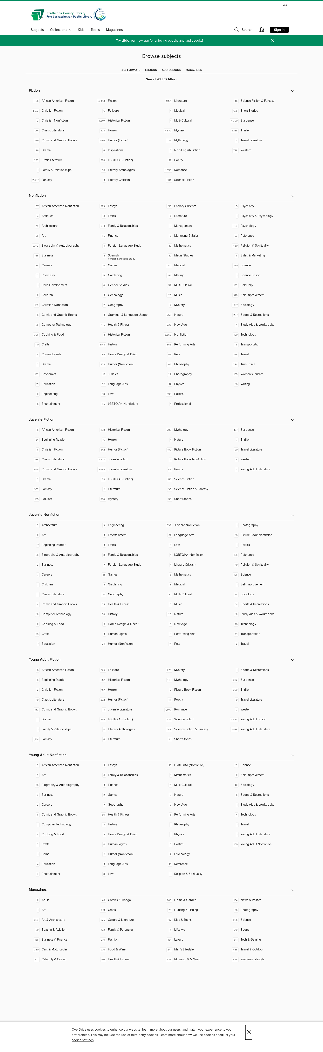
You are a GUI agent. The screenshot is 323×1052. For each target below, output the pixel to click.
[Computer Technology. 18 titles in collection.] (62, 614)
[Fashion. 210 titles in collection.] (128, 940)
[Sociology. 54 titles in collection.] (261, 594)
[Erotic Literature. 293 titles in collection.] (62, 160)
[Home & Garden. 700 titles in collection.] (195, 900)
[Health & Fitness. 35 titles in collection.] (128, 604)
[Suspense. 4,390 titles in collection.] (261, 121)
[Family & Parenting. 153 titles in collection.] (128, 930)
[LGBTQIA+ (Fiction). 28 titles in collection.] (128, 479)
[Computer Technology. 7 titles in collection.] (62, 825)
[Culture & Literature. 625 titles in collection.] (128, 920)
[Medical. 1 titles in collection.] (195, 111)
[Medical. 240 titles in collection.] (195, 265)
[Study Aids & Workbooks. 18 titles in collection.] (261, 614)
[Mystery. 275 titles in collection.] (195, 670)
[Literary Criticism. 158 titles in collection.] (195, 206)
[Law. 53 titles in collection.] (128, 394)
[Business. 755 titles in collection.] (62, 256)
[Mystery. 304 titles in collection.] (128, 499)
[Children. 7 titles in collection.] (62, 585)
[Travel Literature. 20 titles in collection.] (261, 450)
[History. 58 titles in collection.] (128, 614)
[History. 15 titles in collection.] (128, 825)
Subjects (37, 30)
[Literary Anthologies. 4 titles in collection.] (128, 729)
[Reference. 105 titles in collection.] (261, 555)
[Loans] (261, 31)
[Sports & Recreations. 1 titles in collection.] (261, 670)
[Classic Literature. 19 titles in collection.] (62, 700)
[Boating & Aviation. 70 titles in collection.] (62, 930)
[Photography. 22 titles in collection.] (195, 374)
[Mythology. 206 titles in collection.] (195, 430)
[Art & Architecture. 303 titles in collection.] (62, 920)
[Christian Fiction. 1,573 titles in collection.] (62, 111)
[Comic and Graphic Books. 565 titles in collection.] (62, 469)
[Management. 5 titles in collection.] (195, 226)
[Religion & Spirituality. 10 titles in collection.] (261, 565)
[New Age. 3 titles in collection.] (195, 624)
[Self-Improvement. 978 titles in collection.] (261, 295)
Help (285, 5)
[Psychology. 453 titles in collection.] (261, 226)
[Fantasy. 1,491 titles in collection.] (62, 739)
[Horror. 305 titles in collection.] (128, 131)
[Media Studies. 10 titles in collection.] (195, 256)
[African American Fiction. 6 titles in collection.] (62, 430)
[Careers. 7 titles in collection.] (62, 575)
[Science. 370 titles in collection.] (261, 265)
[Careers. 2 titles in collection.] (62, 805)
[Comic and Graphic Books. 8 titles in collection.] (62, 315)
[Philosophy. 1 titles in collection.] (195, 825)
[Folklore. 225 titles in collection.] (128, 670)
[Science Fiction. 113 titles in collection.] (195, 479)
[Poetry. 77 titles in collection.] (195, 160)
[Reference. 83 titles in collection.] (261, 236)
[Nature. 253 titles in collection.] (195, 315)
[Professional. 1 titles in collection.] (195, 404)
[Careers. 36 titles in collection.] (62, 265)
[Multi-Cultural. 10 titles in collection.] (195, 594)
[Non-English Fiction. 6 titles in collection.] (195, 150)
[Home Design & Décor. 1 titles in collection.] (128, 834)
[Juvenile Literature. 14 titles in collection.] (128, 710)
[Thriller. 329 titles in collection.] (261, 690)
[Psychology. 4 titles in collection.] (195, 854)
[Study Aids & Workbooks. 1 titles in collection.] (261, 805)
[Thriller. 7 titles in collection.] (261, 440)
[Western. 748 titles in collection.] (261, 150)
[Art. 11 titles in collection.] (62, 535)
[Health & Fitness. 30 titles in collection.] (128, 815)
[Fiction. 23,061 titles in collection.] (128, 101)
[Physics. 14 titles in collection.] (195, 384)
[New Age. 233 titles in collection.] (195, 325)
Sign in (279, 30)
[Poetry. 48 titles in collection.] (195, 469)
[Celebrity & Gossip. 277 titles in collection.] (62, 959)
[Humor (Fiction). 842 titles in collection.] (128, 450)
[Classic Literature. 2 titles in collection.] (62, 594)
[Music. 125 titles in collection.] (195, 295)
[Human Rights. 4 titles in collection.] (128, 844)
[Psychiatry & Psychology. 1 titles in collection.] (261, 216)
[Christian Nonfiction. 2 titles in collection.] (62, 121)
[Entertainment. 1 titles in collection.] (128, 535)
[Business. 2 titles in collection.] (62, 565)
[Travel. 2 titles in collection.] (261, 644)
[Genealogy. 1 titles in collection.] (128, 295)
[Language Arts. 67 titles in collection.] (195, 535)
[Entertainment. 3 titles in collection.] (62, 874)
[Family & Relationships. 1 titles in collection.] (62, 170)
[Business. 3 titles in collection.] (62, 795)
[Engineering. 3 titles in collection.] (128, 525)
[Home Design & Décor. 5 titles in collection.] (128, 624)
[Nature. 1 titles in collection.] (195, 440)
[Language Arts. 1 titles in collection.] (128, 864)
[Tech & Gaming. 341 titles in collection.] (261, 940)
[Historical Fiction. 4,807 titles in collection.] (128, 121)
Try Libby (122, 41)
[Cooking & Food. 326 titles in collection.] (62, 335)
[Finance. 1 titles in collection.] (128, 785)
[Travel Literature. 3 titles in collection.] (261, 140)
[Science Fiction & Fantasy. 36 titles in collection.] (195, 489)
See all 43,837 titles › (161, 79)
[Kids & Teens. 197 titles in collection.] (195, 920)
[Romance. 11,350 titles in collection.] (195, 170)
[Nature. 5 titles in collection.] (195, 795)
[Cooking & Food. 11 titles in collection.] (62, 624)
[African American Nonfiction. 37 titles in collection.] (62, 206)
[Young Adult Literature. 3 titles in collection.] (261, 469)
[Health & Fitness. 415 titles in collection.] (128, 325)
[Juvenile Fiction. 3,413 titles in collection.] (128, 460)
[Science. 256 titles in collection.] (261, 920)
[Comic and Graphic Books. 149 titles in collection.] (62, 140)
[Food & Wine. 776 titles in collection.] (128, 950)
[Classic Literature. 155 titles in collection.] (62, 460)
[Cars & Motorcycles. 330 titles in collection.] (62, 950)
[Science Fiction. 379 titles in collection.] (195, 719)
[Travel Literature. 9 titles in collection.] (261, 700)
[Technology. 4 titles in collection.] (261, 815)
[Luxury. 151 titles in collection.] (195, 940)
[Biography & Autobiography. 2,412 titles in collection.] (62, 246)
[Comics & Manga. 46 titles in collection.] (128, 900)
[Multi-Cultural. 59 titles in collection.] (195, 285)
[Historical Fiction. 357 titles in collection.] (128, 680)
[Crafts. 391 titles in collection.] (128, 910)
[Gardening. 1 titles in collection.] (128, 585)
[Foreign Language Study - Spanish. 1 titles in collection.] (128, 256)
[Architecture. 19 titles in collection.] (62, 226)
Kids (81, 30)
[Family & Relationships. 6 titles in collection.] (128, 775)
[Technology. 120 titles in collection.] (261, 335)
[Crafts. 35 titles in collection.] (62, 634)
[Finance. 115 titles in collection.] (128, 236)
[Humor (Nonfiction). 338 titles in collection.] (128, 364)
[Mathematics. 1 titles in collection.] (195, 775)
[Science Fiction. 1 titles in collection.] (261, 275)
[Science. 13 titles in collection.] (261, 765)
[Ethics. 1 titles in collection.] (128, 545)
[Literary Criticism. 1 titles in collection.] (128, 180)
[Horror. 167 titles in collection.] (128, 690)
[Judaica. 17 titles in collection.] (128, 374)
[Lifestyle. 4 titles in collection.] (195, 930)
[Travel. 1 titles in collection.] (261, 825)
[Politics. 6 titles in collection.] (195, 844)
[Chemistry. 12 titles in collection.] (62, 275)
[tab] (131, 70)
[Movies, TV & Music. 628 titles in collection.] (195, 959)
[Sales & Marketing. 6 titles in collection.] (261, 256)
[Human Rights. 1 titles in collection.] (128, 634)
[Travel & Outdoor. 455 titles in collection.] (261, 950)
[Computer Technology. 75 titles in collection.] (62, 325)
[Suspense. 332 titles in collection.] (261, 680)
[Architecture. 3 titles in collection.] (62, 525)
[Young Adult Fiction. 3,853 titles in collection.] (261, 719)
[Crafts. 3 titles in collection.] (62, 844)
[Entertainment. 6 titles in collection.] (62, 404)
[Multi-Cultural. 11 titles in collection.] (195, 785)
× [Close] (248, 1032)
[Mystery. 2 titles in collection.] (195, 305)
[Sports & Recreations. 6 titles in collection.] (261, 795)
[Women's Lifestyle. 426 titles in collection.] (261, 959)
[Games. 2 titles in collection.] (128, 795)
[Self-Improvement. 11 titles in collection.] (261, 775)
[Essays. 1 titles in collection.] (128, 765)
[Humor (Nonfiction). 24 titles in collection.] (128, 644)
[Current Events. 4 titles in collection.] (62, 354)
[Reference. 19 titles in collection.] (195, 864)
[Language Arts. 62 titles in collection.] (128, 384)
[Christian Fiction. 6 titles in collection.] (62, 450)
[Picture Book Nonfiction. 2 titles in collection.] (195, 460)
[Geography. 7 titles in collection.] (128, 805)
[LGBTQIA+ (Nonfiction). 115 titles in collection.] (128, 404)
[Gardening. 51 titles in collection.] (128, 275)
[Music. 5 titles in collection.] (195, 604)
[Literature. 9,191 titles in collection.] (195, 101)
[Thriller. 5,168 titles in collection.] (261, 131)
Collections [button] (61, 30)
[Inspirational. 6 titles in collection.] (128, 150)
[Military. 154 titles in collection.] (195, 275)
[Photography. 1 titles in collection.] (261, 525)
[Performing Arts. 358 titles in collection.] (195, 345)
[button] (242, 31)
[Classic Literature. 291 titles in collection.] (62, 131)
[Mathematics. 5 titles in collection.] (195, 575)
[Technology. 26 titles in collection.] (261, 624)
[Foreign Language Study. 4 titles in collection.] (128, 246)
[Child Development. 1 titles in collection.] (62, 285)
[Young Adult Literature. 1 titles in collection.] (261, 834)
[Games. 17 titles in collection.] (128, 265)
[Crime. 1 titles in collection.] (62, 854)
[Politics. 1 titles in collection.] (261, 545)
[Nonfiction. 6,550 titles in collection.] (195, 335)
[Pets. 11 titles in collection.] (195, 644)
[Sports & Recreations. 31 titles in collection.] (261, 604)
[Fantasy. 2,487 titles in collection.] (62, 180)
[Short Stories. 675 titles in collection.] (261, 111)
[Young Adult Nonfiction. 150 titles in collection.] (261, 844)
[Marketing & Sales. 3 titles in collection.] (195, 236)
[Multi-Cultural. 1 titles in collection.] (195, 121)
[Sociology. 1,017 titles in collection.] (261, 305)
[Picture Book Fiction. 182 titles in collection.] (195, 450)
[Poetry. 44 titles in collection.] (195, 700)
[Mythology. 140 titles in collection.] (195, 680)
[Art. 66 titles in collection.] (62, 236)
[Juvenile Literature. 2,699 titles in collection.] (128, 469)
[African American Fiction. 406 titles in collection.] (62, 101)
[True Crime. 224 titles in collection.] (261, 364)
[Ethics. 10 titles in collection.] (128, 216)
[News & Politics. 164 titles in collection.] (261, 900)
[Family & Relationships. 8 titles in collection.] (128, 555)
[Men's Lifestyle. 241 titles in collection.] (195, 950)
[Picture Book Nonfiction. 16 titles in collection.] (261, 535)
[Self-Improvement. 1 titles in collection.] (261, 585)
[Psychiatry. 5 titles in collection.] (261, 206)
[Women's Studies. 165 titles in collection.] (261, 374)
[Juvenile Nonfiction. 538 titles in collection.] (195, 525)
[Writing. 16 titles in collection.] (261, 384)
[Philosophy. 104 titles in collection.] (195, 364)
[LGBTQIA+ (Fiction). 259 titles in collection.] (128, 719)
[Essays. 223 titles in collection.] (128, 206)
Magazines (114, 30)
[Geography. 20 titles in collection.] (128, 594)
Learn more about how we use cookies (187, 1035)
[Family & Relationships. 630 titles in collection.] (128, 226)
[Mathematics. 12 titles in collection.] (195, 246)
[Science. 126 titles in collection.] (261, 575)
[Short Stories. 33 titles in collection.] (195, 499)
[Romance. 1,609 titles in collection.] (195, 710)
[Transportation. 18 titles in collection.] (261, 345)
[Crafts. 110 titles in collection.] (62, 345)
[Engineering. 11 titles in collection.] (62, 394)
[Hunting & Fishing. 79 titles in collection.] (195, 910)
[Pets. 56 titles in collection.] (195, 354)
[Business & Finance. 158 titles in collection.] (62, 940)
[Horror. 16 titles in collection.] (128, 440)
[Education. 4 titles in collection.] (62, 864)
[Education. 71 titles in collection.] (62, 384)
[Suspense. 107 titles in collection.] (261, 430)
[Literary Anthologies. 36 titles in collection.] (128, 170)
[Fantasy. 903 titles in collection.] (62, 489)
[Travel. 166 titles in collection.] (261, 354)
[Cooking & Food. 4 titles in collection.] (62, 834)
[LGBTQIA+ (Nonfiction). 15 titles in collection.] (195, 765)
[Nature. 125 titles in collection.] (195, 614)
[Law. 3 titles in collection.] (195, 545)
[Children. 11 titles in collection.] (62, 295)
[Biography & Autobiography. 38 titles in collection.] (62, 785)
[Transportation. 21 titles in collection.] (261, 634)
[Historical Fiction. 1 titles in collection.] (128, 335)
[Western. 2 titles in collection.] (261, 710)
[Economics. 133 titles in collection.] (62, 374)
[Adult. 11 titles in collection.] (62, 900)
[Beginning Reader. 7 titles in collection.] (62, 545)
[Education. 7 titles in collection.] (62, 644)
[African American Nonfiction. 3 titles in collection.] (62, 765)
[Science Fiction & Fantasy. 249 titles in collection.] (195, 729)
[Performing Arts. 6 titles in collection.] (195, 634)
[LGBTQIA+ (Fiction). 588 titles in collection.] (128, 160)
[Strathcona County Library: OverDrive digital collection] (69, 14)
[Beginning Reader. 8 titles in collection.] (62, 680)
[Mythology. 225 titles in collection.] (195, 140)
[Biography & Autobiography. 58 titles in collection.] (62, 555)
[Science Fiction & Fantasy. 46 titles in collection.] (261, 101)
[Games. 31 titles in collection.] (128, 575)
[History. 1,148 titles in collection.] (128, 345)
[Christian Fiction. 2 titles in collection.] (62, 690)
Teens (95, 30)
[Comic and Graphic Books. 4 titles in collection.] (62, 604)
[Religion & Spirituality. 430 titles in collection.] (261, 246)
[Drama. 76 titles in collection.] (62, 150)
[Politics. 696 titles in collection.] (195, 394)
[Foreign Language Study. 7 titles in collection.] (128, 565)
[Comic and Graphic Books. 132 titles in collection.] (62, 710)
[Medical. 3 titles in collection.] (195, 585)
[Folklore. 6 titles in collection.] (128, 111)
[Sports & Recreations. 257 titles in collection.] (261, 315)
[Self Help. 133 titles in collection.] (261, 285)
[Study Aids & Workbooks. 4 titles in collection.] (261, 325)
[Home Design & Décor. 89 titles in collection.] (128, 354)
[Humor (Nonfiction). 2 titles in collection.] (128, 854)
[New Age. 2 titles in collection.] (195, 805)
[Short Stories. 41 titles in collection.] (195, 739)
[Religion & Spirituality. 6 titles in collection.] (195, 874)
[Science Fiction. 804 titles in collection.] (195, 180)
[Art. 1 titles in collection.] (62, 910)
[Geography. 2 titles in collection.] (128, 305)
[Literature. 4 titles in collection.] (128, 739)
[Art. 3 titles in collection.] (62, 775)
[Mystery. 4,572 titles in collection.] (195, 131)
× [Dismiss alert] (272, 40)
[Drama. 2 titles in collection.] (62, 364)
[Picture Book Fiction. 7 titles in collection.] (195, 690)
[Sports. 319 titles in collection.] (261, 930)
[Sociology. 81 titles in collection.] (261, 785)
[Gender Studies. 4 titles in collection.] (128, 285)
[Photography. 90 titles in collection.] (261, 910)
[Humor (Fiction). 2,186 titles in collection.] (128, 140)
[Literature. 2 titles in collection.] (195, 216)
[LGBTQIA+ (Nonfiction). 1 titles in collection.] (195, 555)
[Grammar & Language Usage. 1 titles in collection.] (128, 315)
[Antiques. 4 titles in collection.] (62, 216)
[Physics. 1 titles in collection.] (195, 834)
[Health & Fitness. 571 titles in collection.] (128, 959)
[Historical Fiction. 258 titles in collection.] (128, 430)
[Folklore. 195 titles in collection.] (62, 499)
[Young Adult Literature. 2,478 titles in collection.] (261, 729)
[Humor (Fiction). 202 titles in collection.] (128, 700)
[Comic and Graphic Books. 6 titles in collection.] (62, 815)
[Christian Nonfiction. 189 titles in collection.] (62, 305)
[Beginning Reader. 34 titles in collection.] (62, 440)
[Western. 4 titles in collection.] (261, 460)
